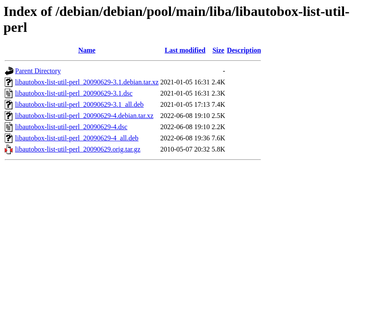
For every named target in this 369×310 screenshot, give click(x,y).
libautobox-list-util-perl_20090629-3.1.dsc (74, 93)
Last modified (184, 50)
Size (218, 50)
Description (244, 50)
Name (87, 50)
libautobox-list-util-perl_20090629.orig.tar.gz (77, 149)
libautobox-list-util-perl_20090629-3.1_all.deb (79, 104)
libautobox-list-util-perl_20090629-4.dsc (71, 126)
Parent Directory (38, 70)
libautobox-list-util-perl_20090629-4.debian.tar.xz (84, 115)
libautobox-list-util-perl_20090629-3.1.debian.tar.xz (86, 82)
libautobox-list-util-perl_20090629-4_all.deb (77, 138)
